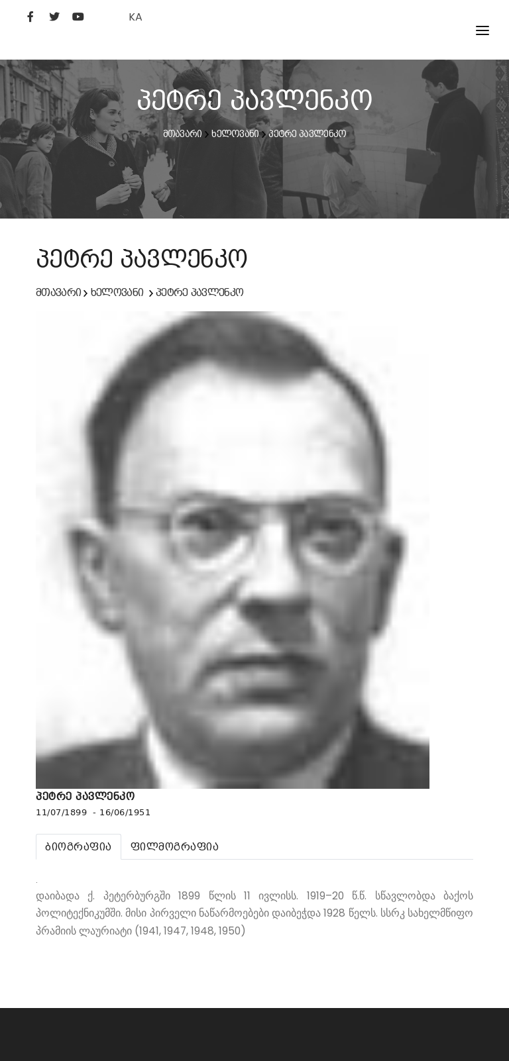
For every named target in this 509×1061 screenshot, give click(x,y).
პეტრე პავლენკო (307, 133)
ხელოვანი (234, 133)
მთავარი (182, 133)
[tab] (78, 847)
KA (135, 17)
